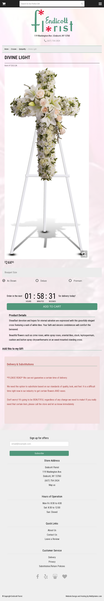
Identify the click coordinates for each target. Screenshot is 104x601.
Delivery (52, 557)
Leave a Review (52, 539)
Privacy (52, 561)
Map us (52, 485)
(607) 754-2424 (52, 40)
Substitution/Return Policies (52, 566)
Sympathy (22, 49)
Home (6, 49)
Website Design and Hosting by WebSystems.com (84, 596)
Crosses (13, 49)
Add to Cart (52, 306)
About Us (52, 530)
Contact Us (52, 534)
